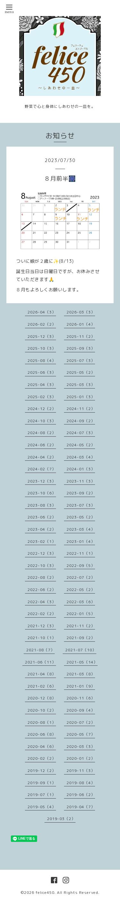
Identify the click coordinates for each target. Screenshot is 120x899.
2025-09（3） (81, 348)
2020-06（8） (42, 734)
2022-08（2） (42, 577)
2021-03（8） (81, 674)
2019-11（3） (81, 770)
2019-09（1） (42, 782)
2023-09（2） (81, 493)
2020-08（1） (42, 722)
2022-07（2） (81, 577)
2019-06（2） (81, 794)
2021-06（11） (40, 662)
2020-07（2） (81, 722)
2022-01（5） (81, 613)
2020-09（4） (81, 710)
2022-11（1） (81, 553)
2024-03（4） (81, 457)
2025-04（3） (42, 384)
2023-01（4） (81, 541)
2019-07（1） (42, 794)
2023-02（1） (42, 541)
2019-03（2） (61, 818)
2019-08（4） (81, 782)
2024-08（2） (42, 432)
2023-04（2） (42, 529)
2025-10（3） (42, 348)
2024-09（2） (81, 421)
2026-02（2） (42, 324)
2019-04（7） (81, 806)
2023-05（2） (81, 517)
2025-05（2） (81, 372)
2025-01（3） (81, 396)
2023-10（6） (42, 493)
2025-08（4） (42, 360)
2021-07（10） (80, 650)
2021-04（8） (42, 674)
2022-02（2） (42, 613)
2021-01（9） (81, 686)
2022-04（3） (42, 601)
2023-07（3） (81, 505)
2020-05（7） (81, 734)
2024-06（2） (42, 445)
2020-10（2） (42, 710)
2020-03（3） (81, 746)
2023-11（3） (81, 481)
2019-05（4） (42, 806)
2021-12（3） (42, 626)
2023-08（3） (42, 505)
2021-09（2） (81, 637)
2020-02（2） (42, 758)
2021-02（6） (42, 686)
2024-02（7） (42, 469)
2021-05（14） (82, 662)
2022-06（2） (42, 589)
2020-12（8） (42, 698)
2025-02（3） (42, 396)
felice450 (45, 892)
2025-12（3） (42, 336)
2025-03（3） (81, 384)
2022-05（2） (81, 589)
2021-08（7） (40, 650)
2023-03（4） (81, 529)
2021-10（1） (42, 637)
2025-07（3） (81, 360)
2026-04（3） (42, 312)
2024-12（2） (42, 408)
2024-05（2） (81, 445)
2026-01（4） (81, 324)
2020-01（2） (81, 758)
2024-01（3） (81, 469)
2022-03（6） (81, 601)
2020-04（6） (42, 746)
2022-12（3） (42, 553)
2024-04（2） (42, 457)
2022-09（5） (81, 565)
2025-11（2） (81, 336)
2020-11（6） (81, 698)
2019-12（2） (42, 770)
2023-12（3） (42, 481)
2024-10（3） (42, 421)
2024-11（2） (81, 408)
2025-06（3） (42, 372)
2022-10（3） (42, 565)
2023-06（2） (42, 517)
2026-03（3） (81, 312)
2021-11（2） (81, 626)
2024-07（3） (81, 432)
